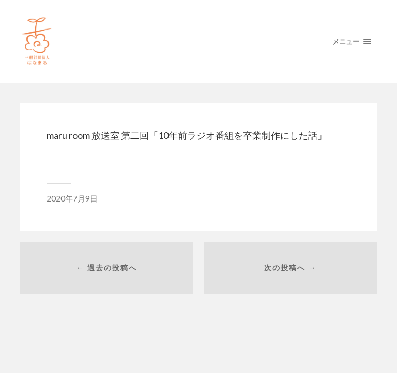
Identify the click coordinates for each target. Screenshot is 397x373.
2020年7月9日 (72, 198)
